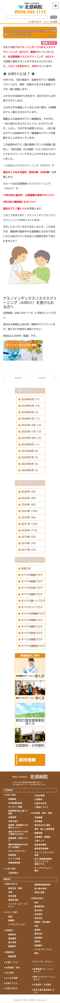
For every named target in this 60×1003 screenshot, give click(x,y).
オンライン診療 (15, 807)
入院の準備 (39, 795)
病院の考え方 (12, 884)
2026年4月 (27, 399)
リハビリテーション (17, 924)
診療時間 (12, 799)
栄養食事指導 (14, 863)
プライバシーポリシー (43, 962)
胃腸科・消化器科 (42, 922)
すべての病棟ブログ (32, 620)
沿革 (10, 892)
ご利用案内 (8, 790)
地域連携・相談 (13, 967)
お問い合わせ (35, 22)
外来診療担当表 (15, 803)
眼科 (36, 953)
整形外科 (38, 934)
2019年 (25, 537)
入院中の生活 (40, 803)
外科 (36, 926)
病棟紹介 (10, 930)
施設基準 (12, 938)
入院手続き (13, 873)
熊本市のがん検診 (42, 825)
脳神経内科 (39, 906)
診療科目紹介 (38, 898)
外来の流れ (13, 821)
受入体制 (12, 942)
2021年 (25, 524)
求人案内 (10, 973)
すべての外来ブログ (32, 588)
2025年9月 (27, 444)
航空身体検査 (40, 845)
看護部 (11, 920)
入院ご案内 (11, 869)
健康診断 (38, 833)
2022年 (25, 517)
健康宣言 (12, 956)
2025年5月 (27, 470)
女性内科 (38, 914)
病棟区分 (12, 934)
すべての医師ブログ (32, 575)
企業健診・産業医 (42, 837)
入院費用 (38, 799)
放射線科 (38, 945)
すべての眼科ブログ (32, 626)
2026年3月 (27, 406)
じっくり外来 (14, 859)
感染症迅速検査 (41, 848)
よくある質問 (51, 22)
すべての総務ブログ (32, 581)
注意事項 (12, 817)
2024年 (25, 504)
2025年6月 (27, 464)
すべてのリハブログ (32, 607)
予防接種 (38, 817)
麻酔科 (37, 941)
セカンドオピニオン (17, 851)
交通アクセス (12, 983)
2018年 (25, 543)
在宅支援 (12, 896)
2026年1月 (27, 418)
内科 (36, 902)
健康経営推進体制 (42, 884)
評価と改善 (39, 892)
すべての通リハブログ (33, 601)
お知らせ (26, 568)
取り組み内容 (40, 888)
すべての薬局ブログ (32, 594)
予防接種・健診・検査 (42, 813)
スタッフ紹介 (12, 912)
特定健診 (38, 821)
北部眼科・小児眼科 (42, 984)
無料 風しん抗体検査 (44, 829)
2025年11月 (28, 431)
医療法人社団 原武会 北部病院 (25, 1000)
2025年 (25, 498)
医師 (10, 917)
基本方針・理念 (15, 888)
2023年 (25, 511)
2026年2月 (27, 412)
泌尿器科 (38, 938)
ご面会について (41, 807)
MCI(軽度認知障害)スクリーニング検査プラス (43, 861)
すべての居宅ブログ (32, 633)
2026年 (25, 491)
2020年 (25, 530)
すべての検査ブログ (32, 639)
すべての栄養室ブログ (33, 613)
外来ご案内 (11, 795)
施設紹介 (12, 946)
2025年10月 (28, 438)
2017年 (25, 550)
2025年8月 (27, 451)
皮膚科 (37, 930)
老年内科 (38, 918)
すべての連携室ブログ (33, 646)
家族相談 (12, 855)
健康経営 (10, 952)
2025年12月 (28, 425)
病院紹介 (7, 879)
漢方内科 (38, 910)
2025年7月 (27, 457)
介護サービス (12, 962)
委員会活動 (13, 900)
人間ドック (39, 841)
